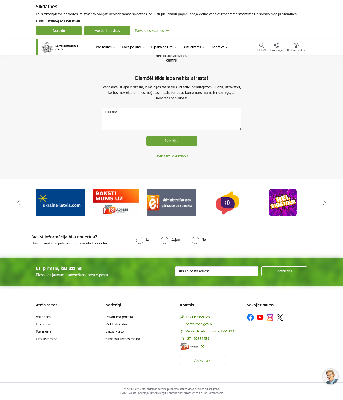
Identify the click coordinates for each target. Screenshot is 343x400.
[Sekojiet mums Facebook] (250, 317)
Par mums (44, 331)
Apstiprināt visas (107, 30)
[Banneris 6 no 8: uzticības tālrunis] (227, 202)
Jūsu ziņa (111, 112)
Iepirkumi (43, 324)
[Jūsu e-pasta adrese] (217, 271)
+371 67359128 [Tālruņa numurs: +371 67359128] (198, 317)
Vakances (43, 317)
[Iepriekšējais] (19, 203)
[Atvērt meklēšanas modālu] (261, 48)
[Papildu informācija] (202, 346)
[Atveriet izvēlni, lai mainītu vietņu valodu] (276, 48)
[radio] (142, 239)
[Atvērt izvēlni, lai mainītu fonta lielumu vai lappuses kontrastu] (296, 48)
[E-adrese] (189, 346)
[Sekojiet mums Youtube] (260, 317)
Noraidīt (59, 30)
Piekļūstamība (46, 339)
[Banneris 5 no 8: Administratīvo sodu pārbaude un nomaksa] (171, 202)
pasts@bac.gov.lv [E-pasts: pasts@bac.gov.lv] (199, 324)
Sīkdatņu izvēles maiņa (122, 339)
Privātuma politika (119, 317)
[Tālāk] (324, 203)
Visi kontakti (203, 360)
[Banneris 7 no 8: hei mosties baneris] (283, 202)
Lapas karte (114, 331)
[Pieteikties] (284, 271)
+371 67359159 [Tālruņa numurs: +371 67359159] (197, 338)
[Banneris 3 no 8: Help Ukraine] (60, 202)
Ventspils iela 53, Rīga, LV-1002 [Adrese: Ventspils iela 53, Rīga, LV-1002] (210, 331)
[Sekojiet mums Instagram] (270, 317)
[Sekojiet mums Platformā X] (279, 317)
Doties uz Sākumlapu (171, 156)
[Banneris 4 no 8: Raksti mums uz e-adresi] (116, 202)
